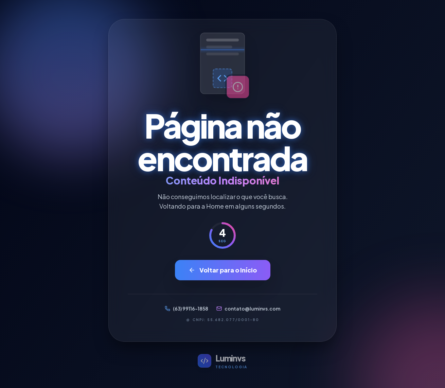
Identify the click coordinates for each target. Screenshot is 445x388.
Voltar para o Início (223, 270)
